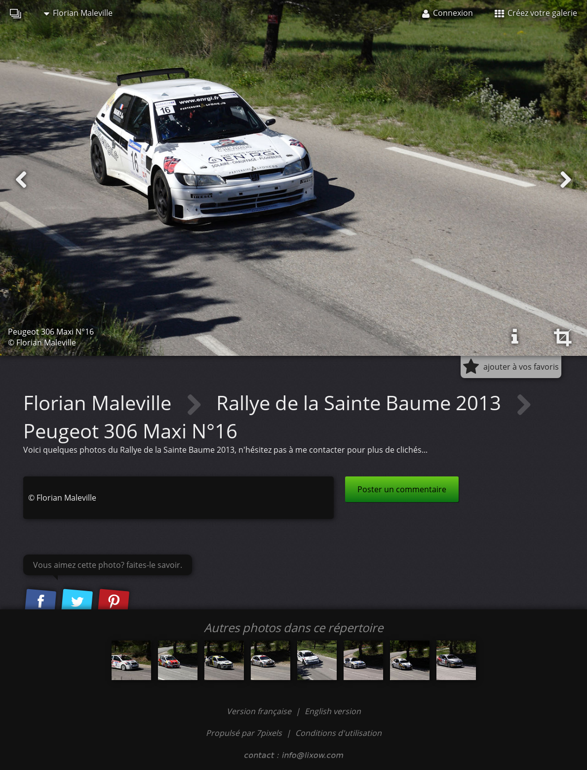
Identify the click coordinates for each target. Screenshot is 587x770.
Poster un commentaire (401, 489)
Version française (260, 711)
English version (333, 711)
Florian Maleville (78, 12)
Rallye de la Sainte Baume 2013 (361, 402)
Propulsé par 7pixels (244, 732)
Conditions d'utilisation (338, 732)
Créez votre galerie (536, 12)
